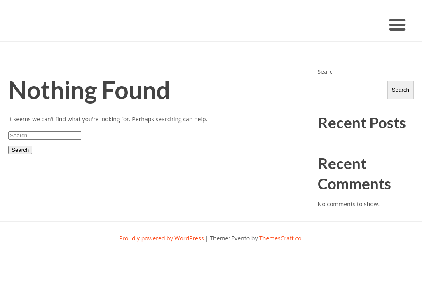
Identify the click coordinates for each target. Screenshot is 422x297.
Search (327, 71)
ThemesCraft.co (280, 238)
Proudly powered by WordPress (161, 238)
